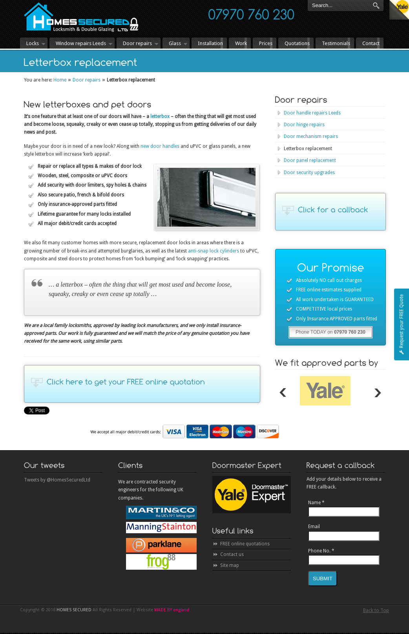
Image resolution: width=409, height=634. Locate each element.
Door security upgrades (309, 172)
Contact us (232, 554)
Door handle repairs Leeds (312, 113)
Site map (229, 565)
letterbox (160, 116)
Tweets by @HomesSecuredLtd (57, 480)
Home (59, 80)
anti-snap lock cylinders (213, 251)
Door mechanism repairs (311, 136)
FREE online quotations (245, 544)
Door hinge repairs (304, 124)
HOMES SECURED (81, 17)
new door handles (160, 146)
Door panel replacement (310, 160)
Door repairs (86, 80)
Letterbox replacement (308, 148)
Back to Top (376, 610)
